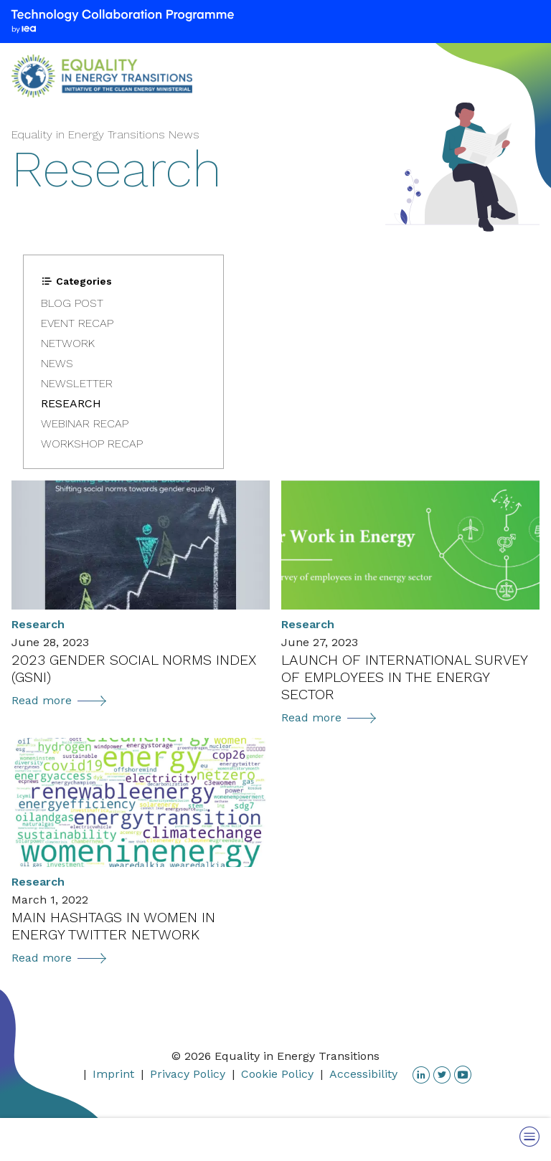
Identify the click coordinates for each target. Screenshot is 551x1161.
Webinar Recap (84, 423)
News (57, 363)
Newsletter (77, 383)
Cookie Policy (277, 1074)
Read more (58, 700)
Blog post (72, 303)
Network (68, 343)
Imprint (113, 1074)
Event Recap (77, 323)
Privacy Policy (187, 1074)
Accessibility (363, 1074)
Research (71, 403)
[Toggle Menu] (529, 1136)
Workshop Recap (92, 443)
